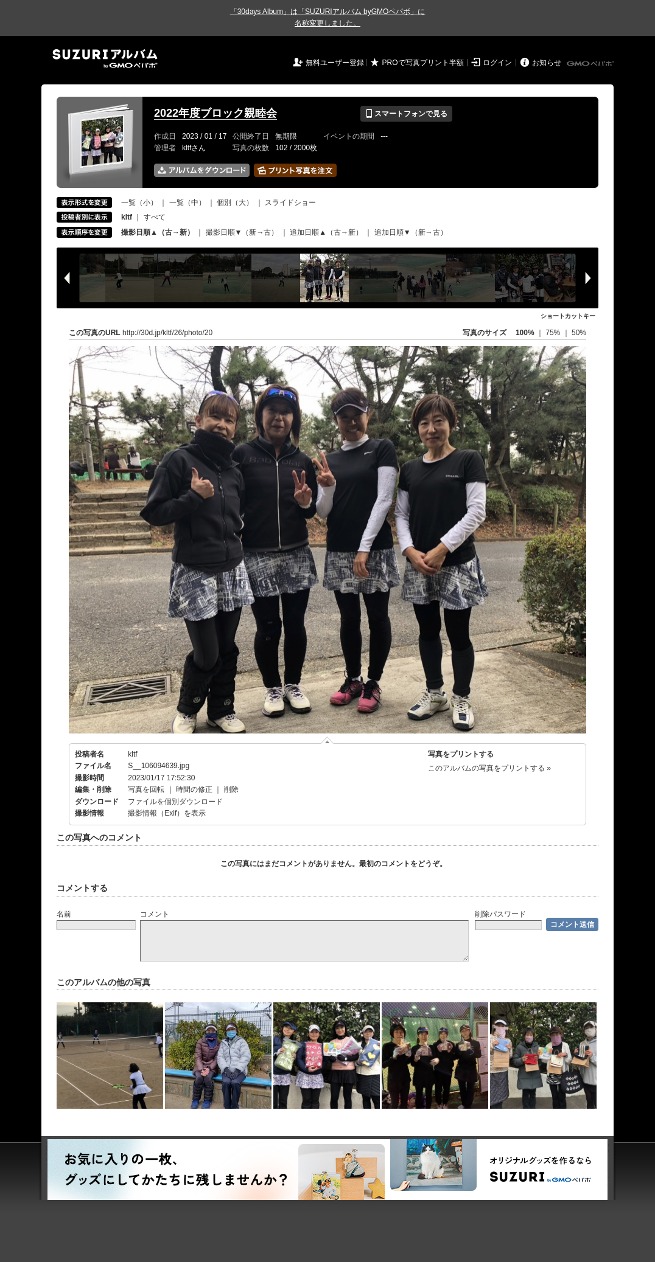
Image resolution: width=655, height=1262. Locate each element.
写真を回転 (146, 789)
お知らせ (546, 62)
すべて (155, 217)
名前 (64, 914)
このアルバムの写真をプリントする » (489, 768)
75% (553, 332)
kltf (132, 754)
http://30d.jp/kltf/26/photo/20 (167, 332)
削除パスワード (500, 914)
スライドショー (290, 202)
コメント (154, 914)
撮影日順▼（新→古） (242, 232)
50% (579, 332)
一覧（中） (187, 202)
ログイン (497, 62)
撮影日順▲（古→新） (157, 232)
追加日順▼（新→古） (410, 232)
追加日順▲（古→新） (326, 232)
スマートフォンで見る (406, 114)
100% (525, 332)
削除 (231, 789)
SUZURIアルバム (105, 59)
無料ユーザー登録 (335, 62)
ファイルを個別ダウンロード (175, 801)
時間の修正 (194, 789)
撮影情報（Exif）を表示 (167, 813)
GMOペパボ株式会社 (591, 64)
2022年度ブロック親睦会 (215, 113)
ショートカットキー (568, 316)
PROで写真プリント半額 (423, 62)
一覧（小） (139, 202)
